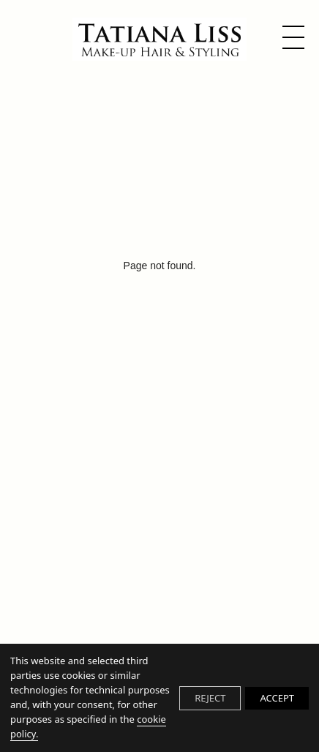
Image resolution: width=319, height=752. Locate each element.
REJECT (210, 697)
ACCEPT (277, 697)
